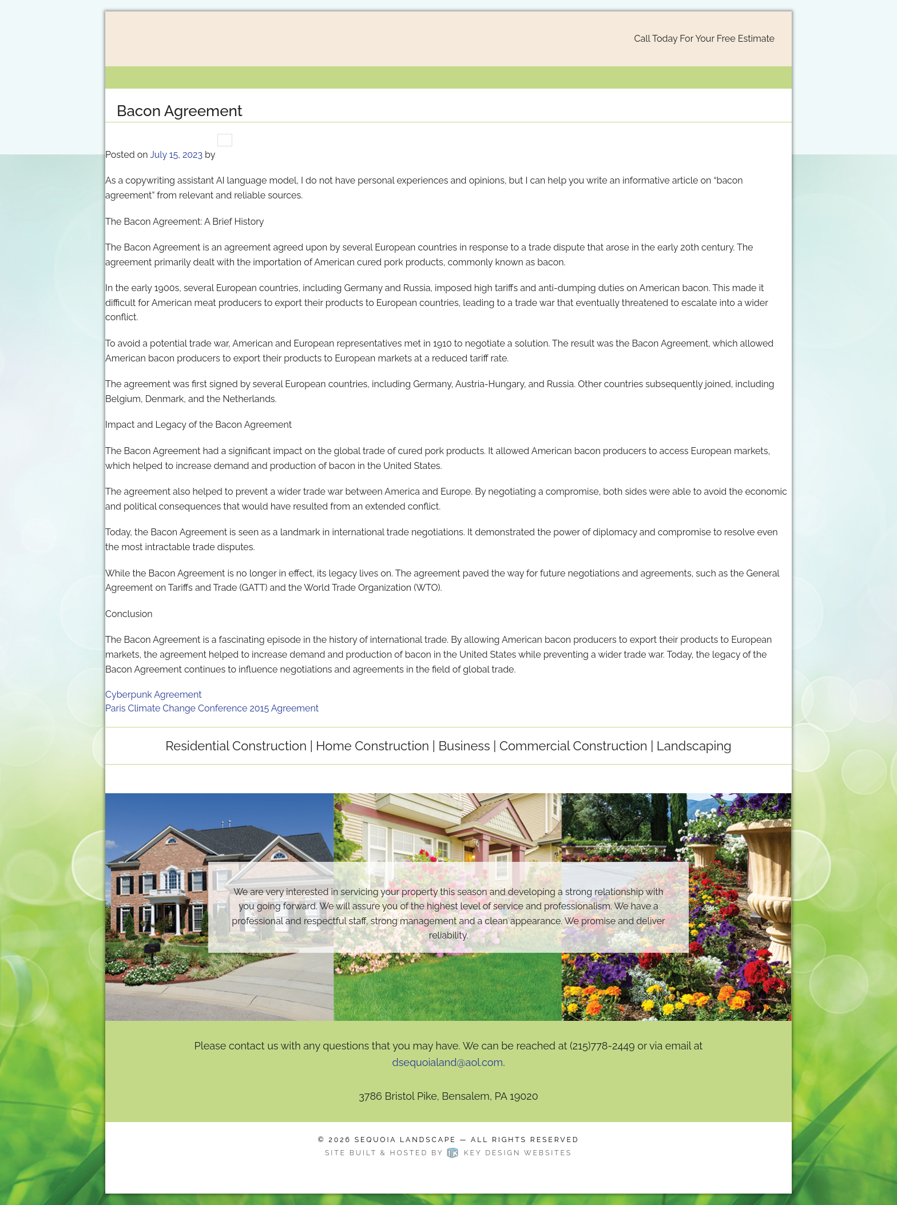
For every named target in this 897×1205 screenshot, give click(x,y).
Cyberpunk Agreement (153, 694)
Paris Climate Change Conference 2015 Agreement (212, 708)
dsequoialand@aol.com (447, 1062)
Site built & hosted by (448, 1152)
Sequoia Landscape (406, 1139)
